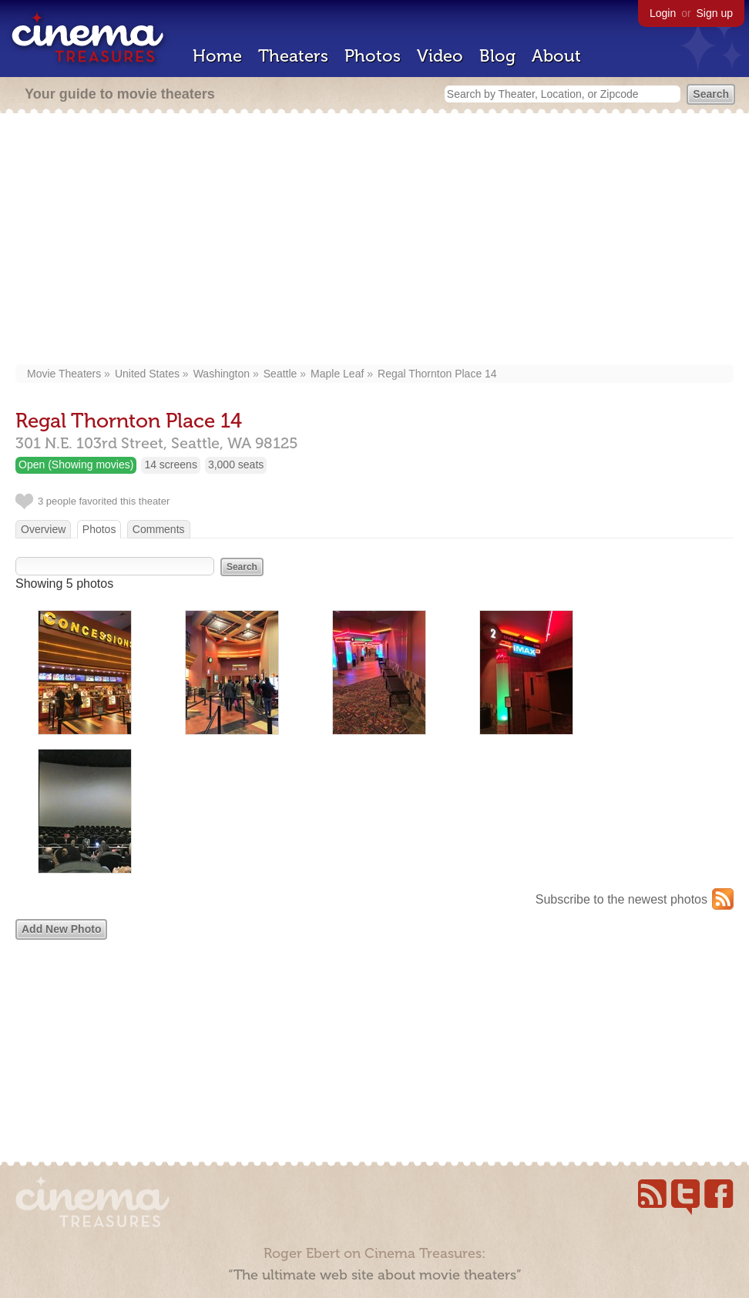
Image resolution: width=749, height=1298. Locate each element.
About (556, 55)
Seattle (280, 373)
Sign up (715, 13)
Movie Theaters (64, 373)
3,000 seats (236, 464)
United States (147, 373)
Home (217, 55)
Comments (159, 529)
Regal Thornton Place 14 (437, 373)
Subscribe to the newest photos (621, 899)
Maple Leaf (337, 373)
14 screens (170, 464)
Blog (497, 55)
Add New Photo (61, 929)
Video (440, 55)
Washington (221, 373)
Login (663, 13)
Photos (372, 55)
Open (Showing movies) (75, 464)
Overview (43, 529)
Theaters (293, 55)
